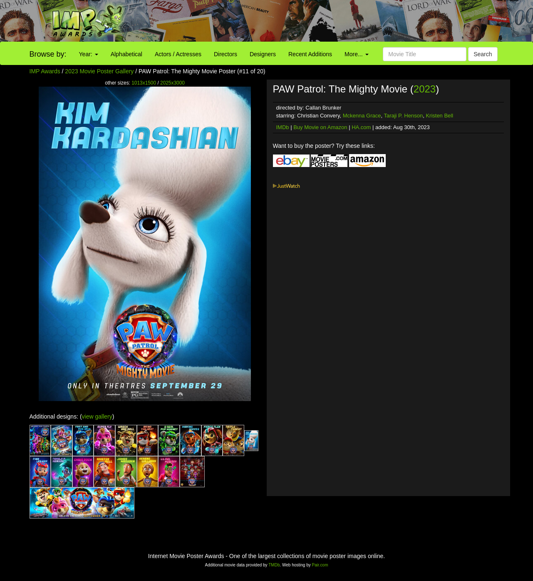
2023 (425, 89)
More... (356, 54)
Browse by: (48, 54)
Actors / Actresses (178, 54)
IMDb (282, 127)
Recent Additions (310, 54)
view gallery (97, 416)
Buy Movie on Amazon (320, 127)
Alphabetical (126, 54)
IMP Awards (45, 71)
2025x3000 (172, 83)
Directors (225, 54)
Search (483, 54)
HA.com (361, 127)
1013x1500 (143, 83)
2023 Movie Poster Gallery (99, 71)
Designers (263, 54)
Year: (88, 54)
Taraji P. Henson (403, 115)
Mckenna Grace (362, 115)
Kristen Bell (439, 115)
